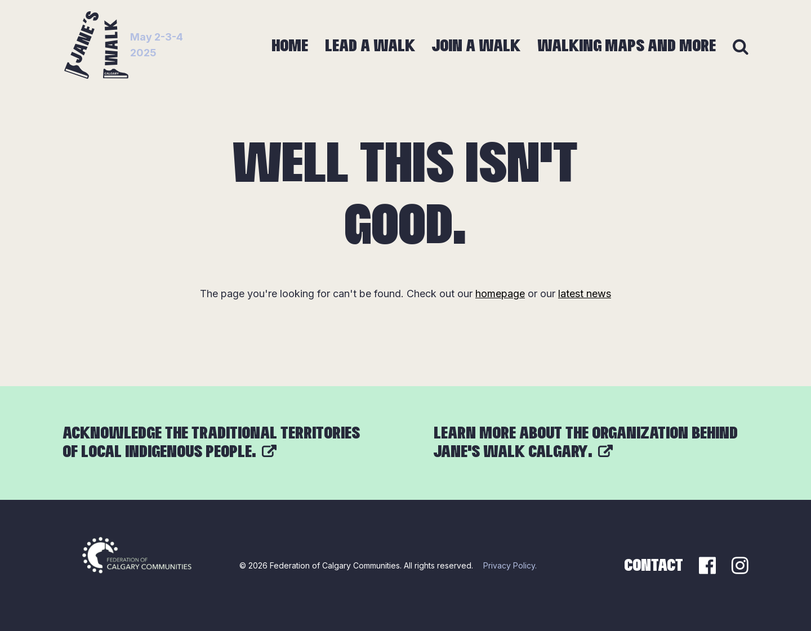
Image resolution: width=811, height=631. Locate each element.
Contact (653, 566)
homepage (500, 293)
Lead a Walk (370, 46)
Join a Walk (476, 46)
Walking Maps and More (626, 46)
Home (289, 46)
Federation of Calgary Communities (335, 565)
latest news (584, 293)
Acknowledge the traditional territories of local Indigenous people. (211, 442)
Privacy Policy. (510, 565)
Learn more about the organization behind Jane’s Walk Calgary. (586, 442)
